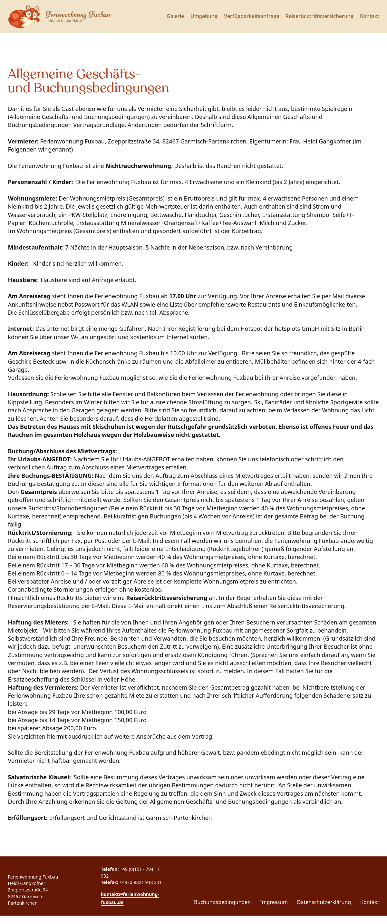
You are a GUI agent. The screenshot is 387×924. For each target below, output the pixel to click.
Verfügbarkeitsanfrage (251, 16)
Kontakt (369, 16)
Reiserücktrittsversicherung (319, 16)
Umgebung (204, 16)
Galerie (175, 16)
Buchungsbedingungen (222, 902)
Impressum (274, 902)
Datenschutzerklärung (324, 902)
